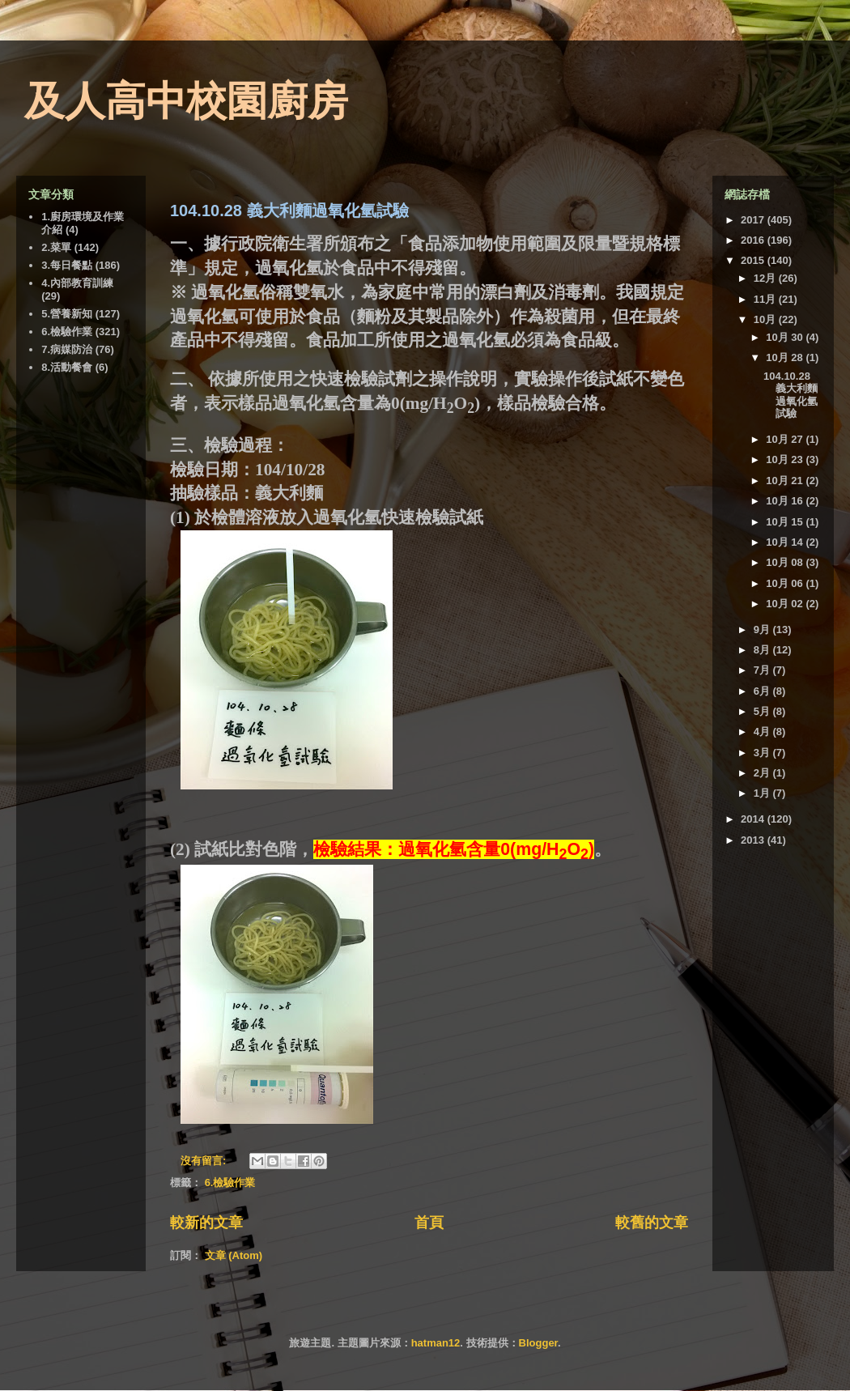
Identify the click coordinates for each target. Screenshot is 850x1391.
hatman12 (436, 1343)
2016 (754, 240)
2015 (754, 260)
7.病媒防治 (66, 349)
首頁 (429, 1222)
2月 (763, 773)
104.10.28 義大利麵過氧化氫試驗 (289, 210)
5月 (763, 711)
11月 (766, 299)
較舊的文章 (651, 1222)
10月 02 (785, 604)
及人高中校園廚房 (186, 101)
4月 (763, 731)
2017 (754, 220)
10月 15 (785, 522)
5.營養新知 (66, 314)
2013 (754, 840)
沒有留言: (205, 1161)
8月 (763, 650)
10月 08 (785, 562)
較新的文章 (206, 1222)
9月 (763, 629)
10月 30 (785, 337)
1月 (763, 793)
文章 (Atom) (234, 1255)
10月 (766, 319)
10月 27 (785, 439)
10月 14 (785, 542)
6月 (763, 691)
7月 (763, 670)
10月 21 (785, 480)
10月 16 (785, 501)
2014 (754, 819)
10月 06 (785, 583)
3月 (763, 753)
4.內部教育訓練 (77, 283)
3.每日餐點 (66, 265)
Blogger (538, 1343)
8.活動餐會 (66, 367)
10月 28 (785, 357)
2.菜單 (56, 247)
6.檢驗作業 (230, 1182)
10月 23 (785, 459)
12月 (766, 278)
